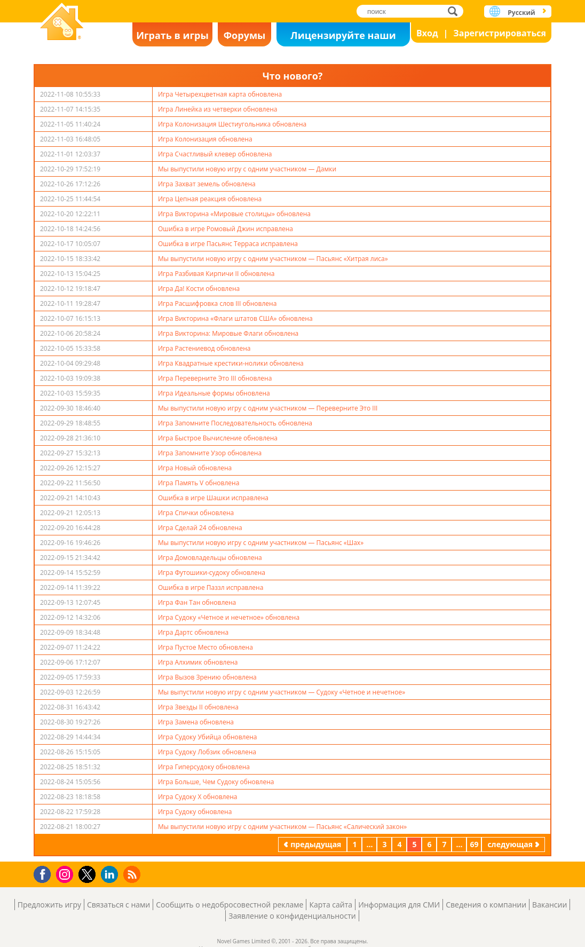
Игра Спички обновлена (196, 512)
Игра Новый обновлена (195, 467)
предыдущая (315, 844)
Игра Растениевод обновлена (204, 348)
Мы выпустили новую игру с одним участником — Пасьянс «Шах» (260, 542)
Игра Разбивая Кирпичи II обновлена (216, 273)
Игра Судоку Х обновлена (197, 796)
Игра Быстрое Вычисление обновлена (218, 438)
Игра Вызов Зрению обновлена (207, 677)
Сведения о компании (486, 904)
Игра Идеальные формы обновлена (214, 393)
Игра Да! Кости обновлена (199, 288)
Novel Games (62, 23)
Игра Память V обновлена (198, 482)
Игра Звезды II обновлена (198, 707)
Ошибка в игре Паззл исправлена (210, 587)
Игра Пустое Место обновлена (205, 647)
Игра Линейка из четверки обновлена (218, 109)
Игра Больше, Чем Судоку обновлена (216, 781)
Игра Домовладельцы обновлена (210, 557)
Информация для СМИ (399, 904)
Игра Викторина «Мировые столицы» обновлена (234, 213)
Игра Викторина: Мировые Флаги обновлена (228, 333)
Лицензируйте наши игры (343, 37)
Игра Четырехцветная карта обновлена (220, 94)
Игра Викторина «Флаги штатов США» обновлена (235, 318)
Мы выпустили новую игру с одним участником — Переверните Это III (267, 408)
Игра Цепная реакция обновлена (210, 198)
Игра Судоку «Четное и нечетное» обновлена (228, 617)
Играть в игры (172, 35)
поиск (455, 10)
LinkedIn (111, 874)
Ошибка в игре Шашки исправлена (213, 497)
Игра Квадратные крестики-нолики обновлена (231, 363)
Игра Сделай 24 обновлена (200, 527)
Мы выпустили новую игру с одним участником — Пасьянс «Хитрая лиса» (273, 258)
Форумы (245, 35)
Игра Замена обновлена (196, 722)
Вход (427, 33)
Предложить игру (49, 904)
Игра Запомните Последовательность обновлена (235, 423)
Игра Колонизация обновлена (205, 139)
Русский (521, 12)
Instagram (66, 873)
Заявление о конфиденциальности (291, 916)
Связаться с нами (118, 904)
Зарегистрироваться (499, 33)
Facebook (45, 873)
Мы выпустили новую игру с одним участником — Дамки (247, 168)
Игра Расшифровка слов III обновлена (217, 303)
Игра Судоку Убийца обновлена (207, 736)
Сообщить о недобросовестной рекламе (229, 904)
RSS (133, 874)
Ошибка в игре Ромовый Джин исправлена (225, 228)
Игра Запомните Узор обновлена (210, 452)
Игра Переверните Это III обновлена (215, 378)
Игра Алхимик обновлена (198, 662)
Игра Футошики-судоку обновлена (211, 572)
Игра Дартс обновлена (193, 632)
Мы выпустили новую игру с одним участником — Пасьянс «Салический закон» (282, 826)
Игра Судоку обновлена (195, 811)
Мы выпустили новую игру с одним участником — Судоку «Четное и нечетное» (281, 692)
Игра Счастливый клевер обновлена (215, 154)
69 (474, 844)
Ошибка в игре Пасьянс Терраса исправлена (228, 243)
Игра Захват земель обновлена (207, 183)
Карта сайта (330, 904)
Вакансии (549, 904)
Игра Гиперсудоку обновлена (204, 766)
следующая (510, 844)
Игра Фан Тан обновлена (197, 602)
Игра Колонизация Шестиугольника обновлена (232, 124)
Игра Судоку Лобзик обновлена (207, 751)
